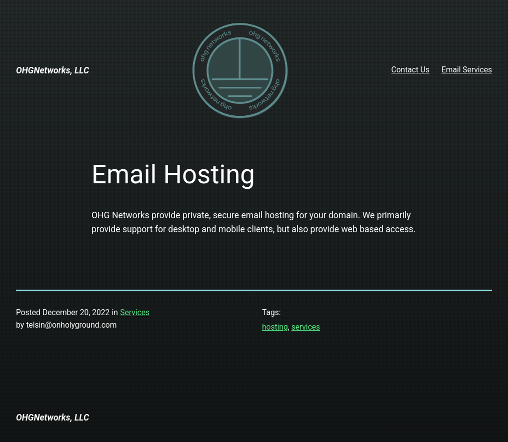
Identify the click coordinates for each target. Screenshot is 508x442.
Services (135, 312)
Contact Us (411, 69)
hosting (275, 327)
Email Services (467, 69)
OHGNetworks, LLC (52, 70)
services (306, 327)
